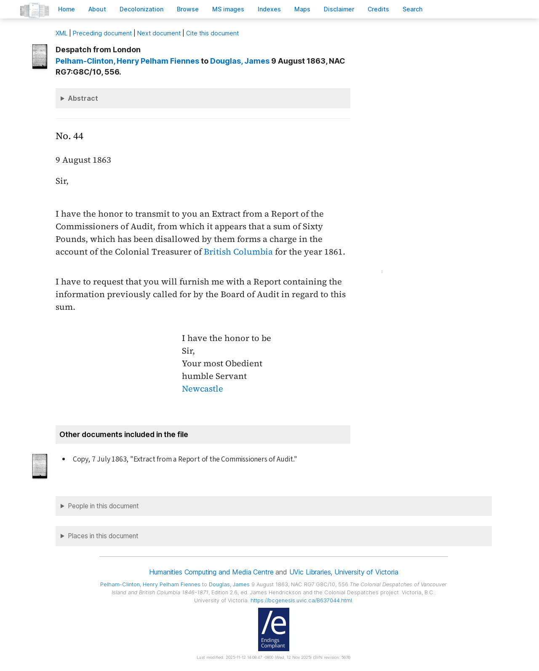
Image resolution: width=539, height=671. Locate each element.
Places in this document (103, 536)
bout (97, 9)
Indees (269, 9)
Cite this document (212, 33)
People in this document (103, 506)
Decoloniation (141, 9)
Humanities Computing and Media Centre (211, 572)
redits (378, 9)
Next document (159, 33)
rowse (188, 9)
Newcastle (202, 389)
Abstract (83, 98)
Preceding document (102, 33)
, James (240, 60)
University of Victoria (366, 572)
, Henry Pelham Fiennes (127, 60)
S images (228, 9)
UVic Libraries (310, 572)
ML (61, 33)
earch (413, 9)
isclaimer (339, 9)
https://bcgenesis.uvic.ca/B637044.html (301, 600)
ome (66, 9)
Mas (302, 9)
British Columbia (238, 252)
